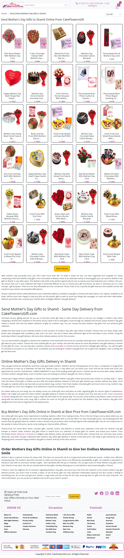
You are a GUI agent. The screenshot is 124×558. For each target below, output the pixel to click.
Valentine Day (51, 518)
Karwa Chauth (111, 526)
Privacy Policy (28, 520)
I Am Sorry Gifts (69, 515)
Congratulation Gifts (71, 520)
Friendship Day (51, 526)
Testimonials (28, 515)
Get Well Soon (51, 529)
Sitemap (26, 529)
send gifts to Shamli (64, 346)
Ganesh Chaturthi (113, 529)
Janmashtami (111, 515)
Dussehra (109, 523)
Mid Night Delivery (11, 520)
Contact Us (27, 523)
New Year (66, 529)
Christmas (91, 523)
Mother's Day (51, 520)
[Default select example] (114, 14)
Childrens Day (68, 532)
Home (4, 13)
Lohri (89, 532)
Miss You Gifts (68, 523)
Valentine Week (52, 515)
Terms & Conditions (30, 518)
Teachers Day (51, 532)
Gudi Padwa (91, 529)
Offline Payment (10, 532)
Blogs (6, 523)
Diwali (89, 518)
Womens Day (68, 526)
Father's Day (50, 523)
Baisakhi (109, 532)
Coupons (7, 526)
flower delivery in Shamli (22, 434)
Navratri (109, 520)
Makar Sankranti (93, 535)
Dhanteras (91, 538)
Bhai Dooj (90, 520)
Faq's (6, 529)
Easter (108, 535)
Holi (107, 538)
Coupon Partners (29, 526)
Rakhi (89, 515)
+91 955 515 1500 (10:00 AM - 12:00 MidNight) (92, 4)
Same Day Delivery (11, 518)
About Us (7, 515)
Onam (89, 526)
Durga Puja (110, 518)
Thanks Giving (68, 518)
